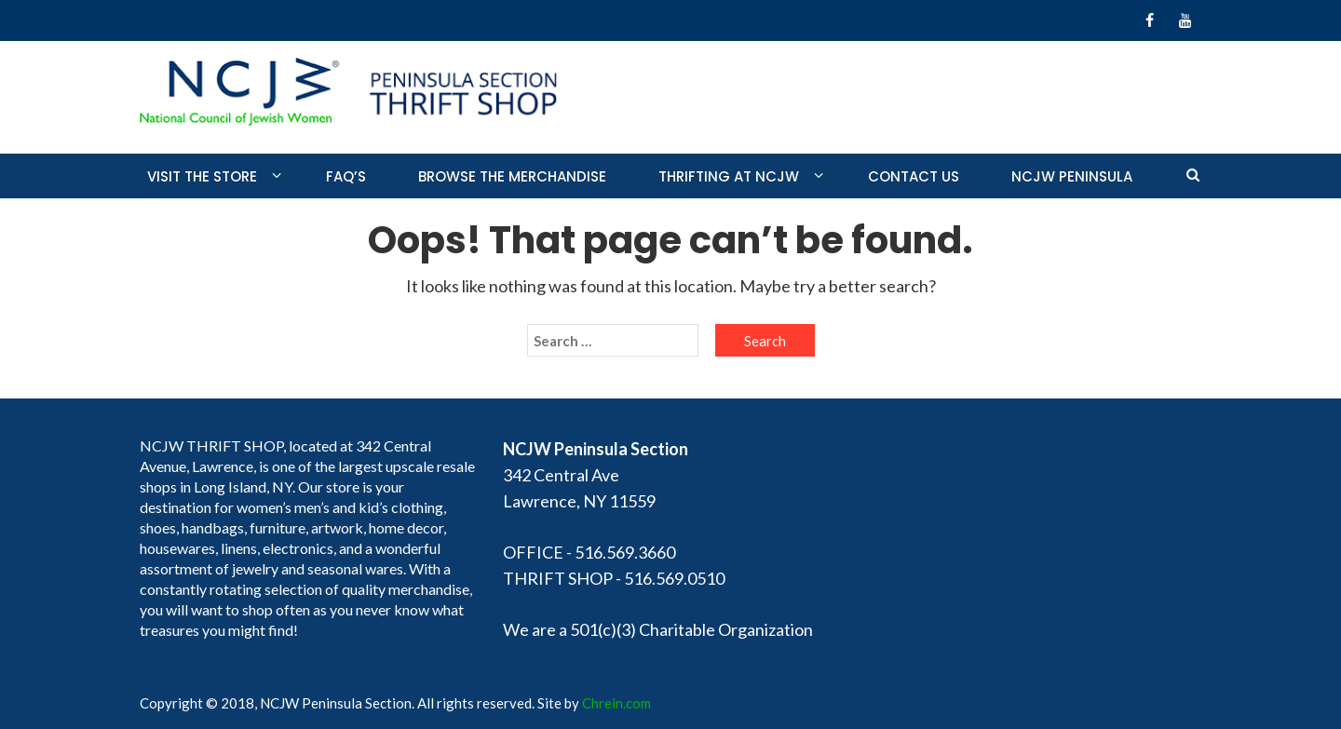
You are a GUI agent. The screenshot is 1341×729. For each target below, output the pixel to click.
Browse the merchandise (512, 176)
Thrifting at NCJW (728, 176)
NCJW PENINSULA (1071, 176)
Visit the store (202, 176)
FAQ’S (346, 176)
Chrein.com (616, 703)
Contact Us (913, 176)
